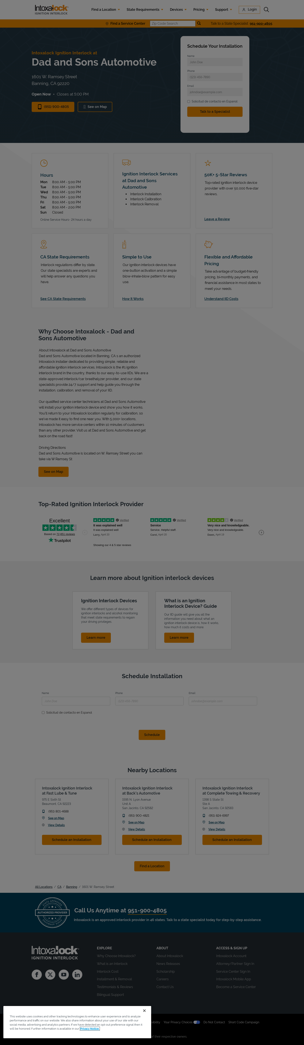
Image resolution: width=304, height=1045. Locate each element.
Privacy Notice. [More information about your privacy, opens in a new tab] (89, 1028)
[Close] (144, 1010)
